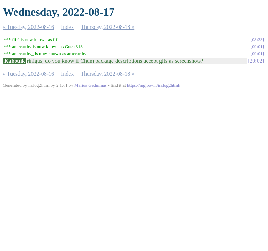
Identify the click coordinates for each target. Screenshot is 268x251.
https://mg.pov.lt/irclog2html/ (153, 85)
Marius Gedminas (90, 85)
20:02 (256, 61)
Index (67, 27)
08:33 (257, 39)
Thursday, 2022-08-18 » (107, 27)
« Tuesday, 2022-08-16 (28, 27)
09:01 (257, 46)
